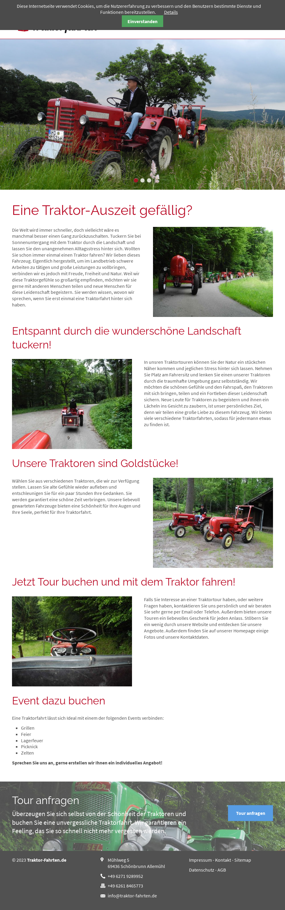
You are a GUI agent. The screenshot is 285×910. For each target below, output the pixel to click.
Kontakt (223, 860)
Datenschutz (201, 870)
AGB (222, 870)
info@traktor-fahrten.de (132, 896)
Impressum (200, 860)
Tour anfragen (250, 813)
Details (171, 12)
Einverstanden (143, 21)
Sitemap (242, 860)
